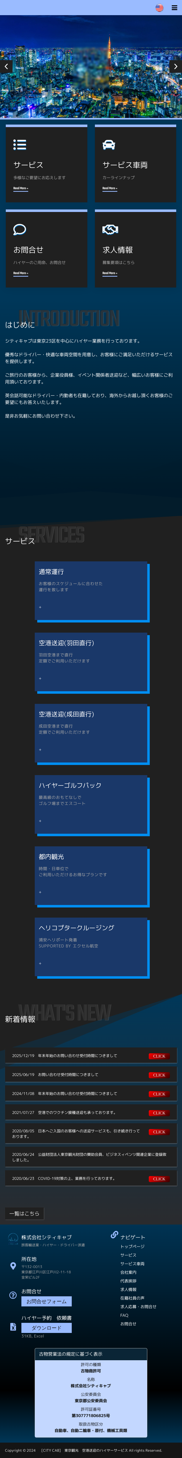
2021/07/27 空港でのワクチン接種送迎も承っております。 (64, 1112)
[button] (6, 66)
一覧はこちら (24, 1213)
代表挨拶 (128, 1281)
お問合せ (128, 1324)
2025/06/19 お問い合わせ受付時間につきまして (55, 1074)
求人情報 (128, 1289)
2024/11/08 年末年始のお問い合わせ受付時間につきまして (64, 1093)
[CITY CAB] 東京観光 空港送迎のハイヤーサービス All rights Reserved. (99, 1450)
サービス (128, 1255)
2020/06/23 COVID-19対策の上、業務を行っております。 (64, 1178)
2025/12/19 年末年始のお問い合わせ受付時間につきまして (64, 1055)
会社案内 (128, 1272)
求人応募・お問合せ (138, 1306)
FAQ (124, 1315)
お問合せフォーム (46, 1302)
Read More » (20, 188)
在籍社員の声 (132, 1298)
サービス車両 (132, 1263)
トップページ (132, 1246)
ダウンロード (46, 1328)
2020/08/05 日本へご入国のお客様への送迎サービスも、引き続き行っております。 (76, 1133)
